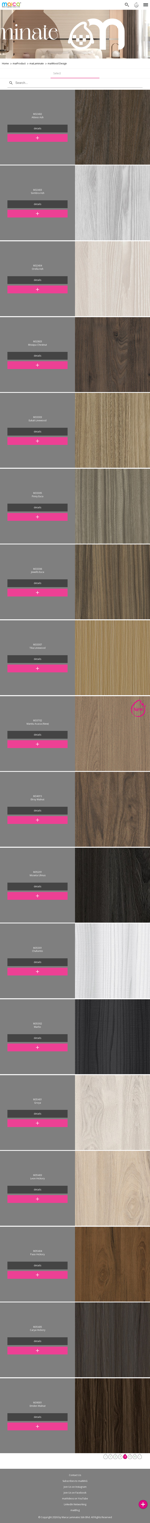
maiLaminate (36, 63)
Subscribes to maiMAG (75, 1481)
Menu (145, 3)
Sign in (136, 5)
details (37, 128)
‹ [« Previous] (105, 1456)
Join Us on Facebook (75, 1492)
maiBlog (75, 1510)
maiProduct (19, 63)
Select (57, 73)
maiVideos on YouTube (75, 1498)
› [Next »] (139, 1456)
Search (127, 5)
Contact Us (75, 1475)
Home (5, 63)
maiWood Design (57, 63)
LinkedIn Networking (75, 1504)
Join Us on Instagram (75, 1486)
